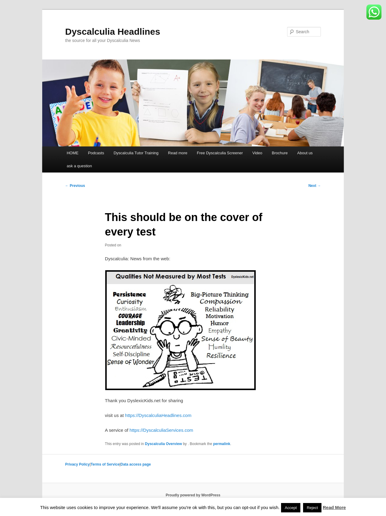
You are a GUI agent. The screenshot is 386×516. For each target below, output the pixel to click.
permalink (221, 444)
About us (305, 153)
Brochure (280, 153)
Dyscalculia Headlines (112, 32)
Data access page (135, 464)
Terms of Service (105, 464)
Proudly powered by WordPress (193, 495)
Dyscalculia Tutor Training (136, 153)
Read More (334, 507)
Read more (177, 153)
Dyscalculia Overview (163, 444)
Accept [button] (291, 507)
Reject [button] (312, 507)
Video (257, 153)
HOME (72, 153)
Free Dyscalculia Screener (220, 153)
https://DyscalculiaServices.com (161, 430)
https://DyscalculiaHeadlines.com (158, 415)
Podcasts (96, 153)
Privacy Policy (77, 464)
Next (314, 186)
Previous (75, 186)
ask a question (79, 166)
